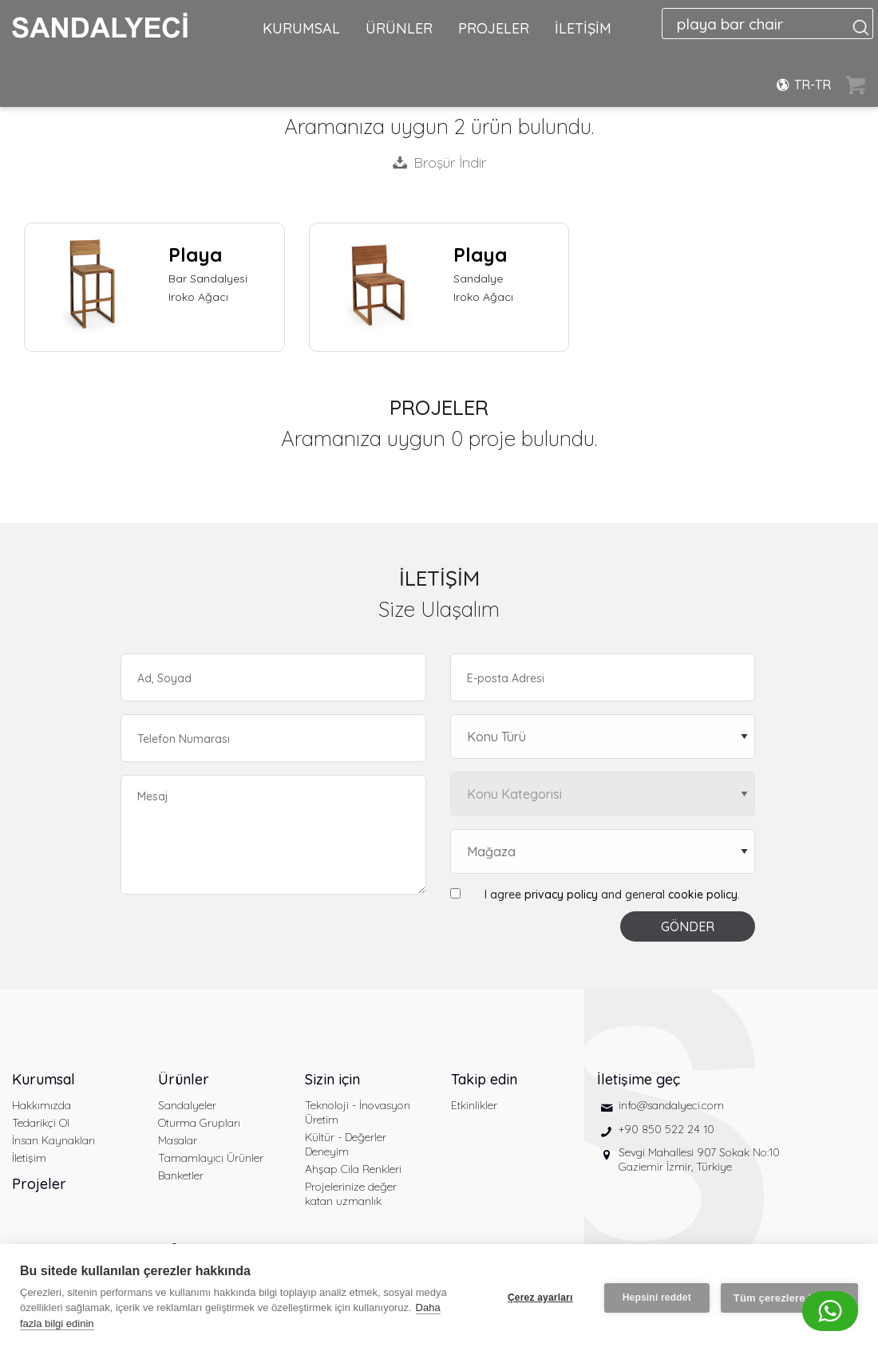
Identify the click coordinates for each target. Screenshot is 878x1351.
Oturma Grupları (199, 1123)
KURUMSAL (301, 28)
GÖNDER (687, 926)
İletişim (29, 1158)
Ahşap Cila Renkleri (353, 1169)
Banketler (181, 1175)
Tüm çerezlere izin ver (789, 1298)
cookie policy (703, 894)
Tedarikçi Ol (40, 1123)
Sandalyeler (187, 1105)
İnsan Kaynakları (53, 1140)
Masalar (177, 1140)
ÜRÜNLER (399, 28)
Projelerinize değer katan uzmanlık (351, 1193)
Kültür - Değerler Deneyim (345, 1144)
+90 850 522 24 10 (666, 1129)
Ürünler (183, 1079)
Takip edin (484, 1079)
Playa (195, 255)
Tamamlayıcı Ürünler (210, 1158)
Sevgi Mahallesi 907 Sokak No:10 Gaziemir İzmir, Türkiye (699, 1159)
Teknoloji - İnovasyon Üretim (357, 1112)
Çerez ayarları (540, 1297)
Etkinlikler (474, 1105)
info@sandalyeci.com (671, 1105)
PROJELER (493, 28)
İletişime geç (638, 1079)
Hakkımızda (41, 1105)
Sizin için (332, 1079)
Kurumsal (43, 1079)
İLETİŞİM (583, 28)
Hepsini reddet (657, 1297)
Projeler (39, 1184)
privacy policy (561, 894)
